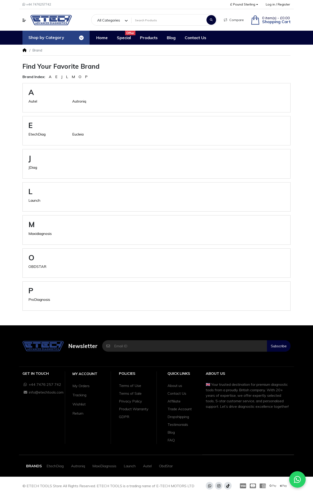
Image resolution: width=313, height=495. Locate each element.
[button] (244, 4)
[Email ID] (190, 346)
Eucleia (78, 134)
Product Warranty (133, 409)
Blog (171, 432)
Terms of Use (130, 385)
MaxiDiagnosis (104, 466)
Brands (34, 466)
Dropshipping (178, 416)
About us (174, 385)
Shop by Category (46, 37)
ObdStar (166, 466)
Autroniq (79, 101)
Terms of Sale (130, 393)
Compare (234, 20)
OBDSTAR (37, 266)
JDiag (32, 167)
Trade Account (179, 409)
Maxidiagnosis (40, 233)
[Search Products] (168, 20)
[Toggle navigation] (81, 37)
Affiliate (174, 401)
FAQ (171, 440)
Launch (34, 200)
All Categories (108, 20)
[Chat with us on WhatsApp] (297, 479)
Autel (32, 101)
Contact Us (176, 393)
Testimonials (177, 424)
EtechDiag (37, 134)
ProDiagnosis (39, 299)
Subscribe (279, 346)
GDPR (124, 416)
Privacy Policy (130, 401)
